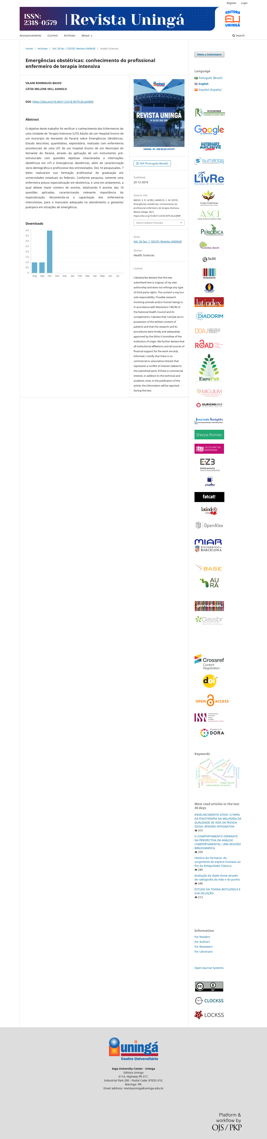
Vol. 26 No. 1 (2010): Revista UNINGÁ (73, 48)
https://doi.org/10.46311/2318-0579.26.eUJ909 (62, 102)
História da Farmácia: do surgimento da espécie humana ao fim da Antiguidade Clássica (217, 862)
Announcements (30, 35)
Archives (69, 35)
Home (29, 48)
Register (231, 3)
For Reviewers (204, 946)
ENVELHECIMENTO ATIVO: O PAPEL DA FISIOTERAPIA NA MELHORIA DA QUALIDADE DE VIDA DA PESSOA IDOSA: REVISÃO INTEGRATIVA (218, 820)
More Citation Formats (149, 223)
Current (53, 35)
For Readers (202, 937)
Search (238, 35)
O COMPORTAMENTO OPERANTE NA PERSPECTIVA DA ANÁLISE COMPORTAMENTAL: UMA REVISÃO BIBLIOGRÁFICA (218, 842)
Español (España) (210, 90)
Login (244, 3)
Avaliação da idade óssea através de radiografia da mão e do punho (217, 877)
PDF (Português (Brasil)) (153, 163)
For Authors (202, 942)
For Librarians (204, 951)
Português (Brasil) (210, 78)
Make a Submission (209, 54)
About (86, 35)
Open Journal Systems (209, 968)
